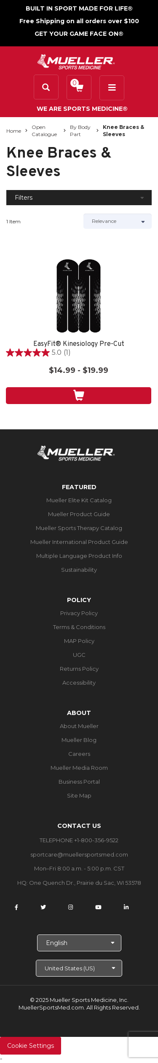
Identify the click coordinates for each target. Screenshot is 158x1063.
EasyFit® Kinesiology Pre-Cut (78, 344)
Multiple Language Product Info (79, 555)
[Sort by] (117, 221)
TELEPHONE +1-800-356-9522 (79, 840)
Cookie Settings (30, 1046)
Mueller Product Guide (79, 514)
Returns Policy (79, 668)
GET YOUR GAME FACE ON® (79, 33)
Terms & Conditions (79, 627)
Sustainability (79, 569)
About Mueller (79, 726)
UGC (79, 654)
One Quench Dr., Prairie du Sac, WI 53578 (85, 882)
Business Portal (79, 781)
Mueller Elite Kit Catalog (79, 500)
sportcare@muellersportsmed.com (79, 854)
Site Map (79, 795)
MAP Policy (79, 640)
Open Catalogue (44, 130)
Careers (79, 753)
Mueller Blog (79, 739)
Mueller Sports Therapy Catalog (79, 528)
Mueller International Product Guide (79, 541)
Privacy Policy (79, 613)
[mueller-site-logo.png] (76, 61)
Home (13, 131)
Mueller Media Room (79, 767)
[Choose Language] (79, 942)
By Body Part (80, 130)
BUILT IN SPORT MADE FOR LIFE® (79, 8)
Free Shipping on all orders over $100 (79, 21)
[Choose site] (79, 968)
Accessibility (79, 682)
